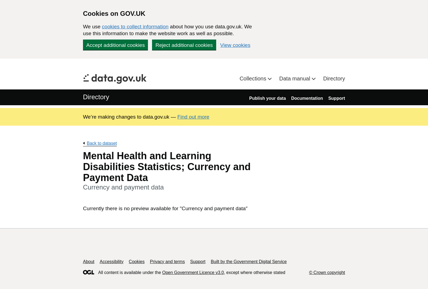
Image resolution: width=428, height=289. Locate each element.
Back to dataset (102, 143)
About (88, 261)
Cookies (137, 261)
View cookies (235, 45)
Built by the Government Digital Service (249, 261)
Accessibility (111, 261)
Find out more (193, 117)
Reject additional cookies (184, 45)
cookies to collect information (135, 26)
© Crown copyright (327, 272)
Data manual (295, 79)
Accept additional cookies (115, 45)
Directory (334, 79)
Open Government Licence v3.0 (193, 272)
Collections (254, 79)
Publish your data (267, 98)
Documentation (307, 98)
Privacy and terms (167, 261)
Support (336, 98)
